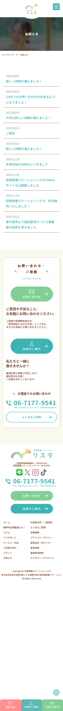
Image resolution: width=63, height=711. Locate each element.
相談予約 (10, 705)
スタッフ (7, 552)
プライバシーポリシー (41, 537)
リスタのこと (9, 537)
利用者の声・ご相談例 (41, 522)
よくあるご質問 (31, 417)
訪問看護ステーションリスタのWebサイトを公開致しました (30, 182)
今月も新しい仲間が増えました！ (28, 117)
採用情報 (34, 532)
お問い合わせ (32, 294)
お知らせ (7, 557)
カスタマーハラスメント (42, 557)
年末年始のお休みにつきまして (27, 164)
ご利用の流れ (9, 547)
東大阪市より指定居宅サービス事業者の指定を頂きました (30, 224)
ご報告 (10, 133)
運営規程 (34, 547)
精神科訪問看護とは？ (14, 527)
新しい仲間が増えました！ (24, 81)
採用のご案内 (32, 346)
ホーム (6, 522)
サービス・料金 (11, 542)
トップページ (8, 54)
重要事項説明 (37, 552)
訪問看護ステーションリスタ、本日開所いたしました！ (31, 203)
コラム (6, 532)
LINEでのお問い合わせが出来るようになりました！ (30, 99)
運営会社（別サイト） (41, 542)
